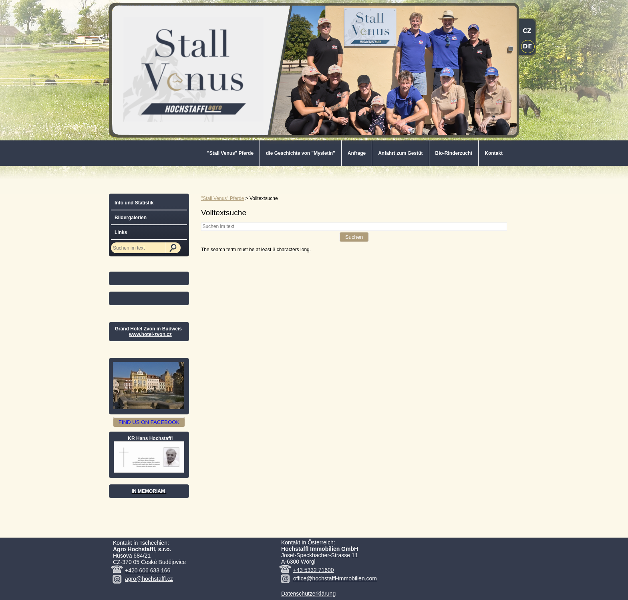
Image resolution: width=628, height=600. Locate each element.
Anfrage (357, 153)
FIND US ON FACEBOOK (149, 422)
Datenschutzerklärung (308, 593)
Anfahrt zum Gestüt (400, 153)
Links (121, 232)
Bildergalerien (131, 217)
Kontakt (494, 153)
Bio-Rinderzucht (454, 153)
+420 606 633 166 (147, 570)
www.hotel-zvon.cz (150, 334)
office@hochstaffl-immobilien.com (335, 578)
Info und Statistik (134, 203)
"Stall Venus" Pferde (230, 153)
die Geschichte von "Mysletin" (300, 153)
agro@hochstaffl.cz (149, 579)
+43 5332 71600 (313, 570)
